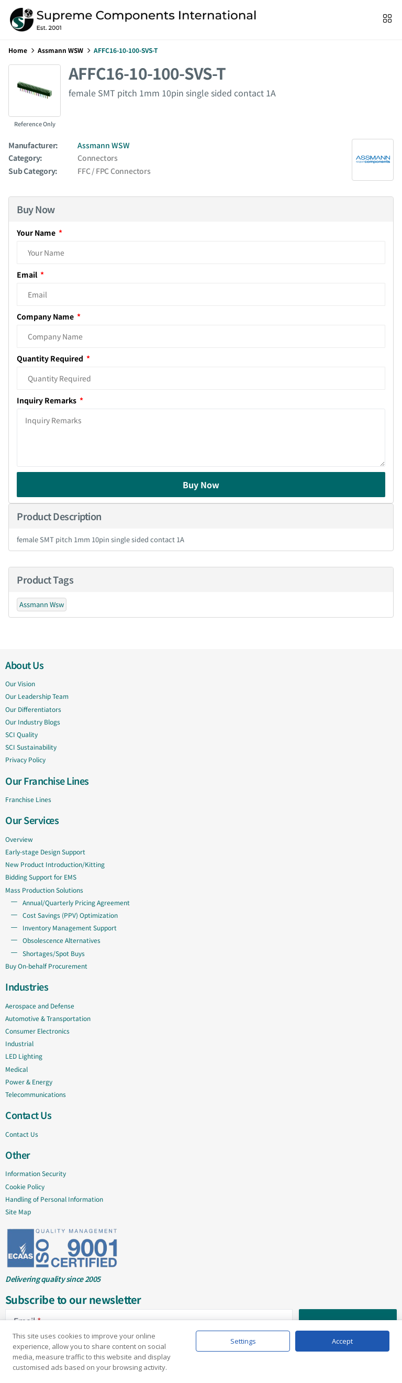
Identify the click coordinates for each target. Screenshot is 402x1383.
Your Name (37, 232)
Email (28, 274)
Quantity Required (51, 358)
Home (17, 50)
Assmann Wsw (41, 604)
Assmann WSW (60, 50)
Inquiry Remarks (47, 400)
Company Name (46, 316)
